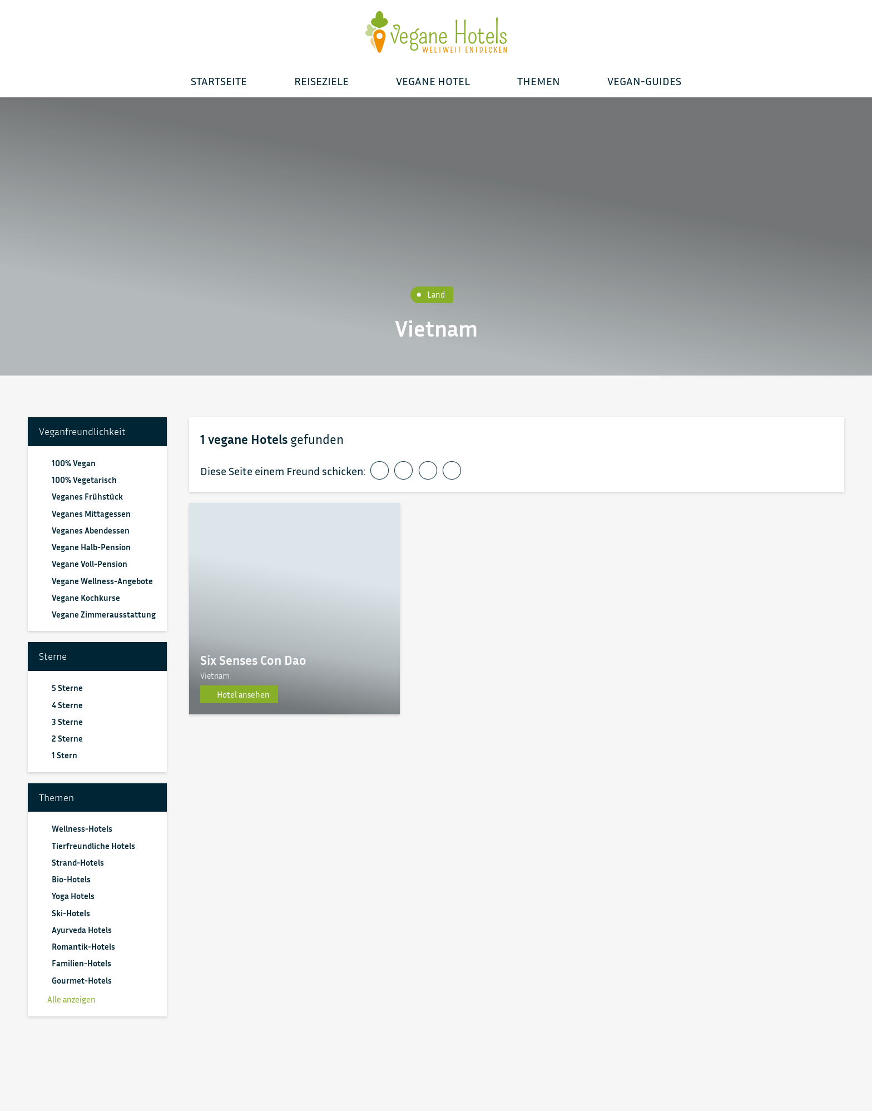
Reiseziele (321, 80)
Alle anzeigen (67, 999)
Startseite (219, 80)
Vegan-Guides (644, 80)
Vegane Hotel (433, 80)
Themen (538, 80)
